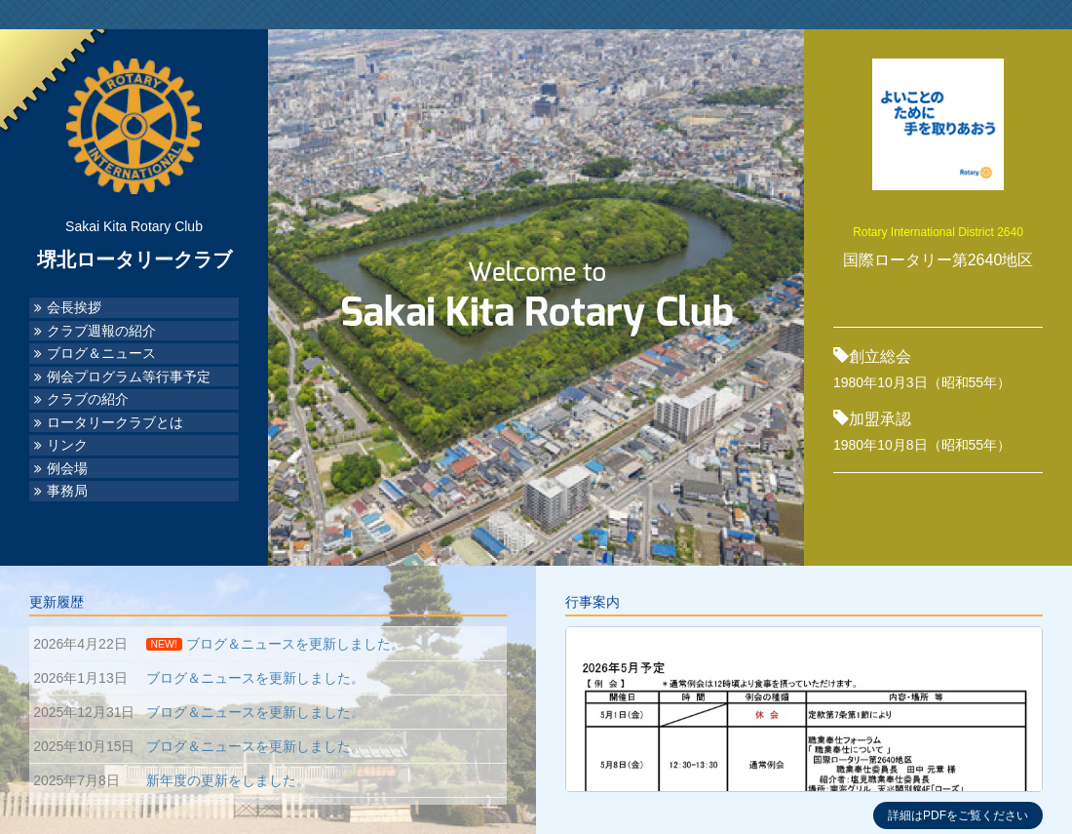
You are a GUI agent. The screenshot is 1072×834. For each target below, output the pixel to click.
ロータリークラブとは (115, 423)
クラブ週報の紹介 (101, 331)
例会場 (67, 468)
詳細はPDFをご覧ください (958, 815)
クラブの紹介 (88, 399)
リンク (67, 445)
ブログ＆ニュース (101, 353)
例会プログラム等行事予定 (129, 377)
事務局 (67, 491)
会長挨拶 (74, 307)
